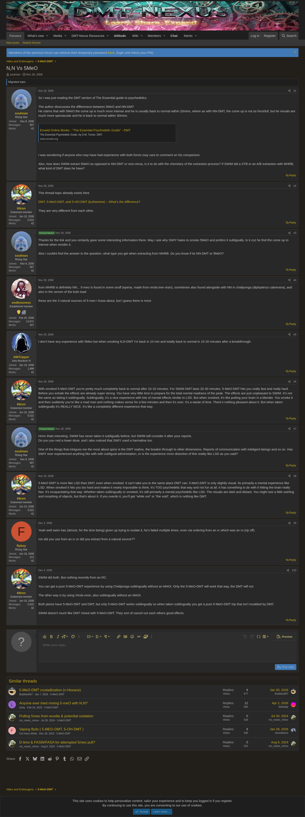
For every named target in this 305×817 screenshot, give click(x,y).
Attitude (120, 35)
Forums (15, 35)
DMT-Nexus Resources (88, 35)
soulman (15, 74)
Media (57, 35)
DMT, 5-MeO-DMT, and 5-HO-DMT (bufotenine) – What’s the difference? (89, 202)
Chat (174, 35)
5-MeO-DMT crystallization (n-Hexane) (50, 690)
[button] (47, 36)
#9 (295, 523)
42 (32, 128)
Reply (292, 175)
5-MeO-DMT (57, 694)
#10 (294, 570)
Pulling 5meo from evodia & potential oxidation (56, 716)
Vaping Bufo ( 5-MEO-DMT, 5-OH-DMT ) (51, 729)
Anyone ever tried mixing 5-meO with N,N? (53, 703)
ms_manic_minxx (29, 720)
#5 (295, 334)
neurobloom (281, 732)
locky (22, 707)
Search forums (32, 42)
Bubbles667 (26, 694)
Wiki (135, 35)
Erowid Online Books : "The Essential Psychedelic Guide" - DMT (85, 130)
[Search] (289, 36)
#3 (295, 232)
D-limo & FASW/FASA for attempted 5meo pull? (57, 742)
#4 (295, 280)
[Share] (289, 91)
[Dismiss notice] (294, 52)
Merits (188, 35)
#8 (295, 476)
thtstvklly (283, 706)
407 (32, 325)
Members (154, 35)
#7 (295, 428)
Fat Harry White (28, 733)
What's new (36, 35)
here (111, 52)
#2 (295, 185)
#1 (295, 90)
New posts (12, 42)
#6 (295, 381)
